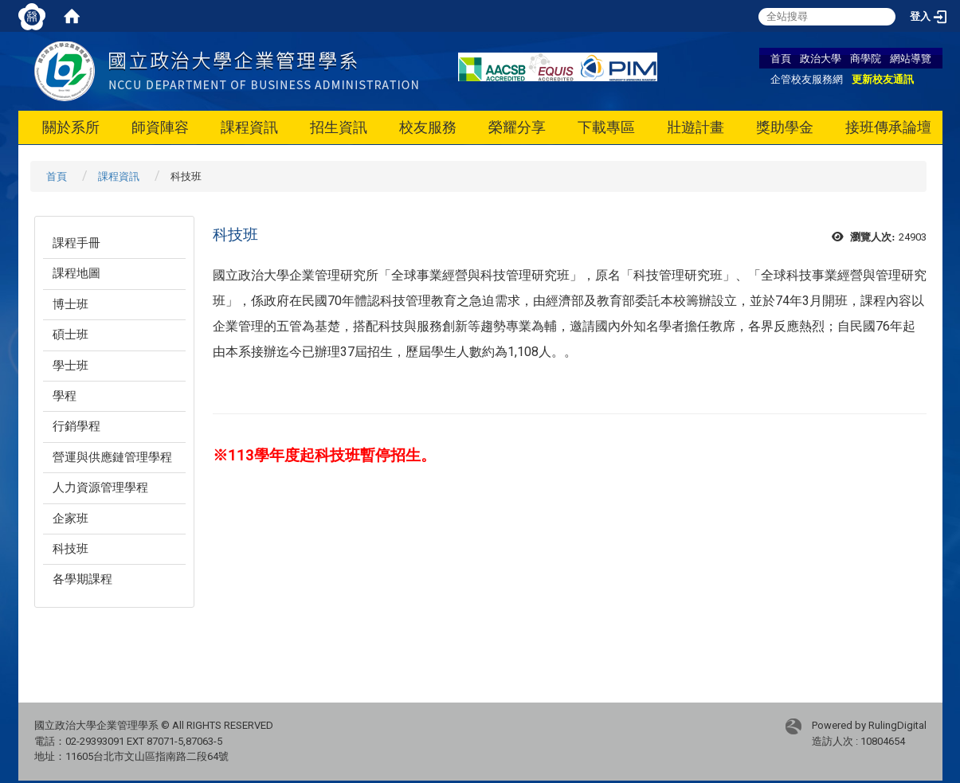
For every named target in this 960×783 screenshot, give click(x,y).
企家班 (70, 518)
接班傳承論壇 (888, 127)
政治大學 (820, 58)
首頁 (780, 58)
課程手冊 (76, 243)
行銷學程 (76, 426)
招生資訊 (338, 127)
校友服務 (427, 127)
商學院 (865, 58)
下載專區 (606, 127)
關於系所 (71, 127)
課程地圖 (76, 273)
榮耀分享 (517, 127)
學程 (64, 396)
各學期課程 (82, 579)
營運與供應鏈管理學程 (112, 457)
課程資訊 (249, 127)
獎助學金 (784, 127)
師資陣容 (160, 127)
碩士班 (70, 334)
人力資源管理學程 (100, 487)
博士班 (70, 304)
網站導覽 (910, 58)
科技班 (70, 549)
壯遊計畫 (695, 127)
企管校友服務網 (806, 79)
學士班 (70, 365)
